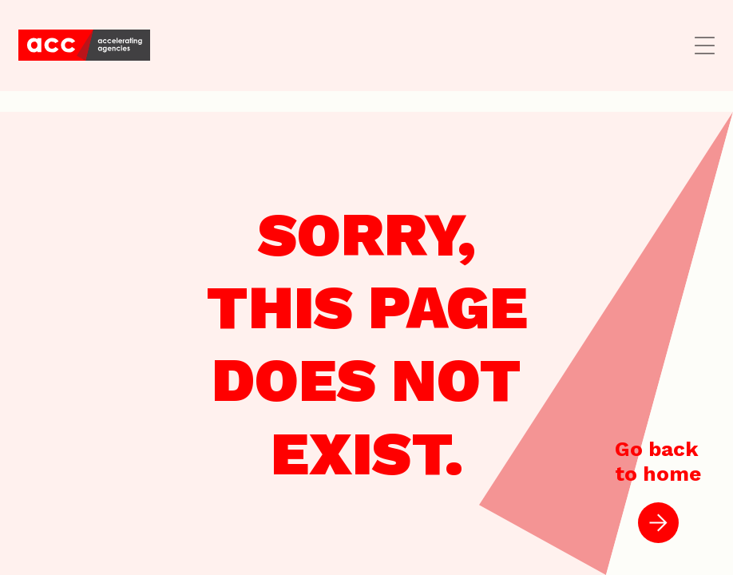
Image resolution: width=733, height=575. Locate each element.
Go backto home (658, 490)
